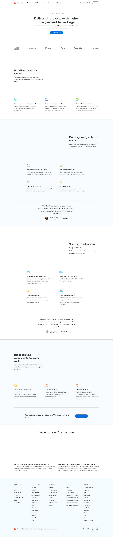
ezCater (51, 505)
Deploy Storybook (88, 520)
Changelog (69, 490)
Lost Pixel (86, 507)
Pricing (59, 3)
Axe (85, 515)
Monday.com (52, 500)
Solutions (38, 3)
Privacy (16, 495)
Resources (51, 3)
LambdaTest (87, 500)
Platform (30, 3)
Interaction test (35, 492)
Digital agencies (53, 495)
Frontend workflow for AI (72, 500)
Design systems (53, 492)
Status (15, 500)
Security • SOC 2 (18, 497)
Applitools (86, 490)
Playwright (34, 513)
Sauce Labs (87, 495)
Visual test (34, 490)
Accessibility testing (89, 518)
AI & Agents (35, 510)
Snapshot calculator (71, 502)
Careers (16, 490)
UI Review (34, 502)
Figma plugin (35, 518)
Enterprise (51, 487)
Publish (33, 505)
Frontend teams (53, 490)
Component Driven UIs (72, 495)
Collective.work (53, 502)
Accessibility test (36, 495)
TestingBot (86, 505)
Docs (44, 3)
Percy (85, 492)
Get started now (81, 416)
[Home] (18, 2)
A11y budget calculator (72, 505)
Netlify (50, 497)
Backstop (86, 510)
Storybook (34, 507)
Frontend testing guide (72, 497)
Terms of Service (18, 492)
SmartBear (86, 502)
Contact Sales (17, 502)
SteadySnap (35, 500)
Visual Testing (70, 492)
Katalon (86, 497)
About (15, 487)
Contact (82, 3)
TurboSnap (34, 497)
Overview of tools (88, 487)
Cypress (34, 515)
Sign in (88, 3)
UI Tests (34, 487)
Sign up (96, 3)
